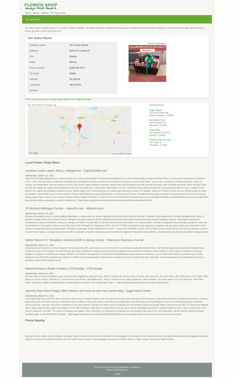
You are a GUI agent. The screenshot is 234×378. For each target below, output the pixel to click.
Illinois (36, 13)
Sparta (45, 13)
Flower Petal (154, 130)
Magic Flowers (155, 110)
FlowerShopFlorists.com (117, 370)
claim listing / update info (63, 99)
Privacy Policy (100, 367)
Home (28, 13)
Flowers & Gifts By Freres (160, 140)
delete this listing (84, 99)
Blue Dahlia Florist (157, 120)
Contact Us (135, 367)
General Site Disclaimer (118, 367)
